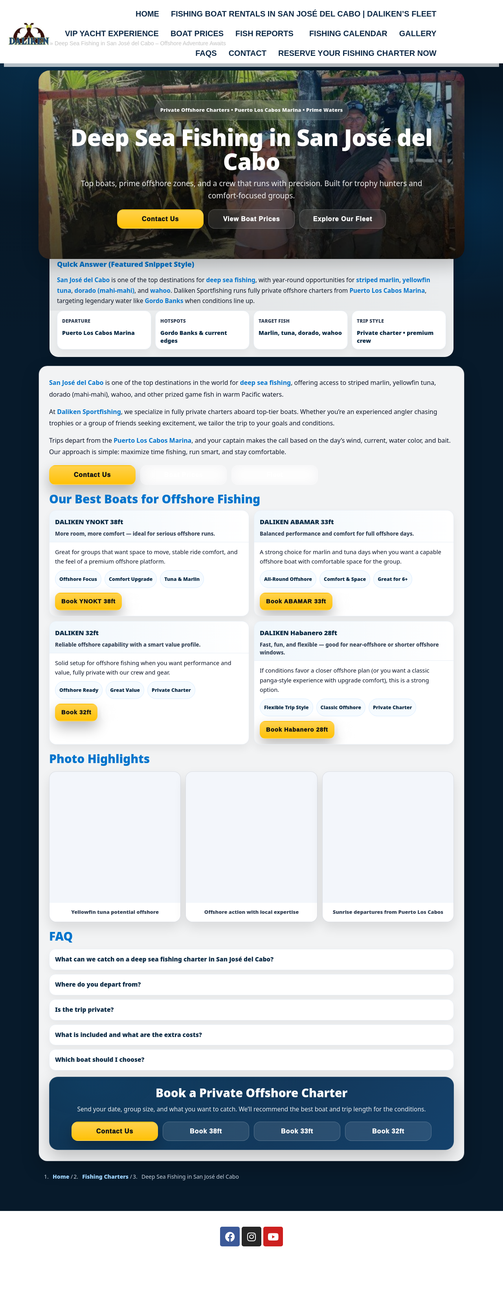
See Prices (148, 601)
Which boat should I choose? (99, 1059)
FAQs (206, 53)
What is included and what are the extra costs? (128, 1034)
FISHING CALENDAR (348, 33)
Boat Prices (183, 474)
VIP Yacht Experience (112, 33)
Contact (247, 53)
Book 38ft (206, 1131)
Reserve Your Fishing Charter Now (357, 53)
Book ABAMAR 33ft (296, 601)
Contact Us (160, 219)
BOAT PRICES (197, 33)
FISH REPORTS (264, 33)
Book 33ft (297, 1131)
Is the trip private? (84, 1009)
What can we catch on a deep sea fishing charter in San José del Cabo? (164, 959)
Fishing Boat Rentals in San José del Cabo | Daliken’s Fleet (304, 13)
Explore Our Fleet (342, 219)
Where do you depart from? (98, 984)
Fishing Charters (105, 1176)
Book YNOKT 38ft (88, 601)
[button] (266, 33)
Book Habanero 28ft (297, 729)
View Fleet (358, 601)
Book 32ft (76, 712)
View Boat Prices (251, 219)
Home (147, 13)
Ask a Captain (129, 712)
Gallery (418, 33)
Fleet (274, 474)
